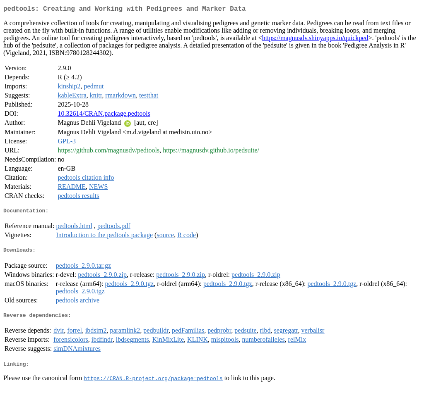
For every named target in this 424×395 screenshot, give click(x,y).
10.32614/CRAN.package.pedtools (104, 115)
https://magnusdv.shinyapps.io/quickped (315, 39)
